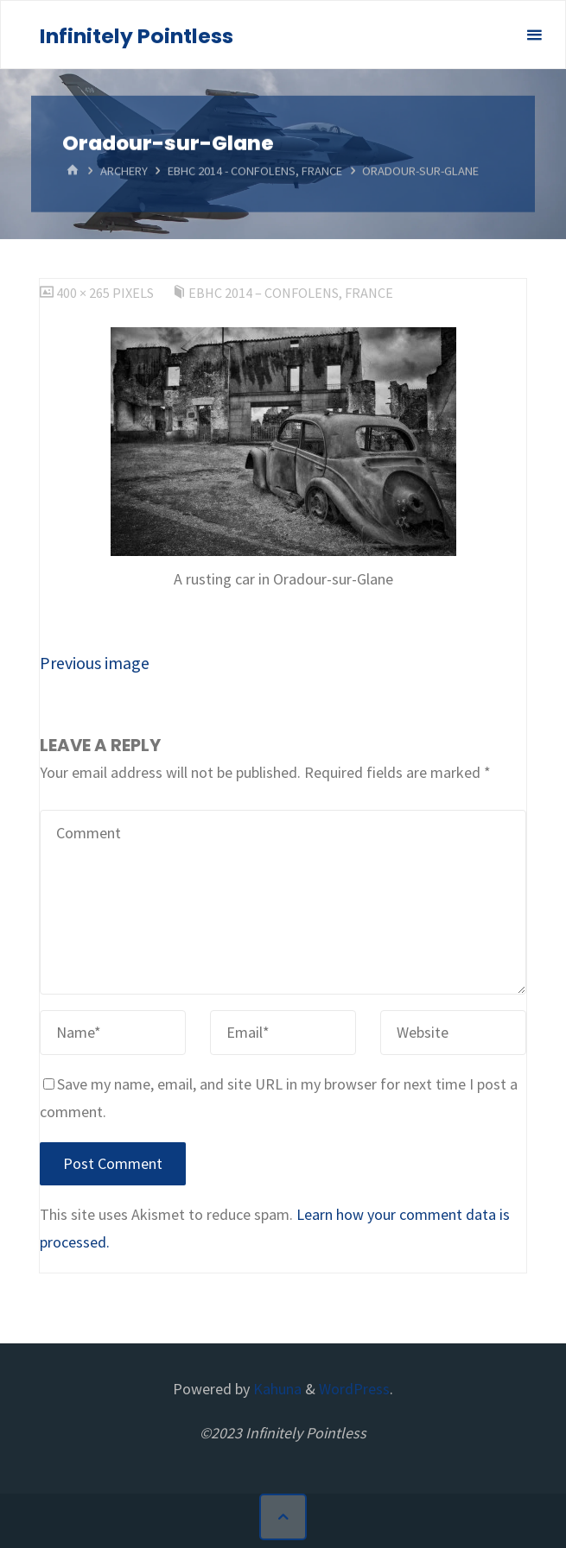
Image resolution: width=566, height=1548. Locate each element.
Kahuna (276, 1389)
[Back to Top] (282, 1517)
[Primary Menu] (534, 35)
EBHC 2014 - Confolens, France (255, 171)
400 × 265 (84, 292)
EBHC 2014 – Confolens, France (290, 292)
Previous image (94, 662)
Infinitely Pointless (136, 36)
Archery (124, 171)
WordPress (354, 1389)
